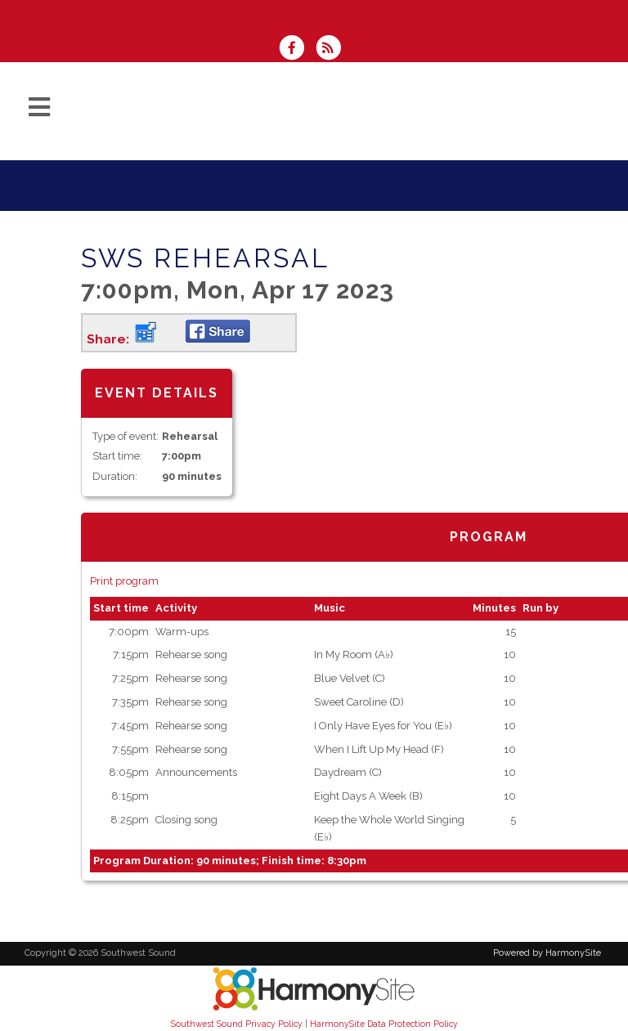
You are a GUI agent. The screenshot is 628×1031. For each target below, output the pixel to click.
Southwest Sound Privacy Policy (237, 1024)
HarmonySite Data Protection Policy (384, 1024)
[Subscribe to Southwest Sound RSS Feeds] (332, 49)
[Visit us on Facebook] (297, 49)
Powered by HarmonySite (547, 953)
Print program (124, 581)
